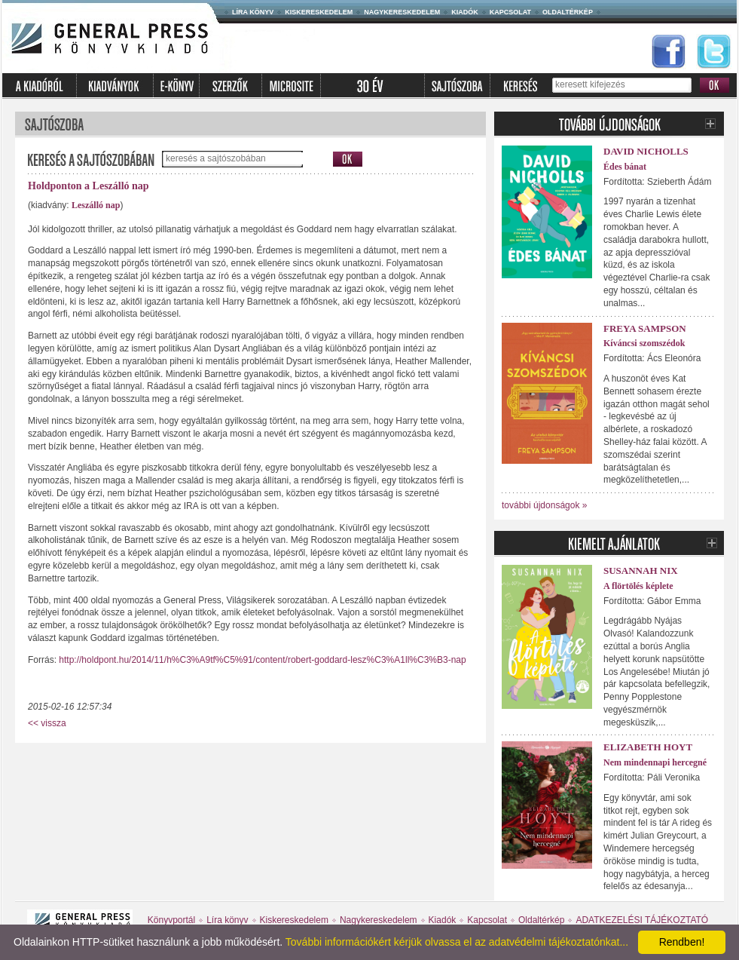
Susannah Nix (640, 570)
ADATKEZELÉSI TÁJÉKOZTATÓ (642, 920)
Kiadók (464, 12)
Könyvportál (171, 920)
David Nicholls (646, 151)
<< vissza (47, 723)
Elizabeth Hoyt (647, 747)
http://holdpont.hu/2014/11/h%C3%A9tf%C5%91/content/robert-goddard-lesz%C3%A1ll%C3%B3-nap (262, 660)
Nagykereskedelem (402, 12)
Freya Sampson (644, 328)
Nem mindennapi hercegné (655, 762)
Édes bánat (624, 166)
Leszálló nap (96, 205)
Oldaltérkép (567, 12)
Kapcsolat (510, 12)
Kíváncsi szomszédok (644, 343)
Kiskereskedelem (319, 12)
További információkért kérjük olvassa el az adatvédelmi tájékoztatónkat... (457, 942)
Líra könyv (252, 12)
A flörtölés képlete (638, 586)
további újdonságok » (544, 505)
